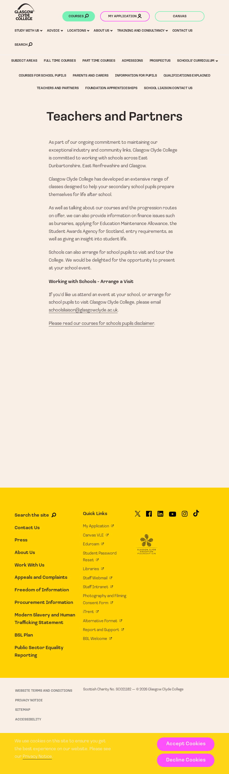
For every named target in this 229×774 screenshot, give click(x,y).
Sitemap (22, 710)
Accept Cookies (186, 744)
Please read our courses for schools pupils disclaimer (101, 323)
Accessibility (28, 719)
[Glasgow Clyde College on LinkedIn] (160, 516)
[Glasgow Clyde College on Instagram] (185, 516)
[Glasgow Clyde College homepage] (25, 11)
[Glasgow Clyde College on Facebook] (149, 516)
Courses (79, 17)
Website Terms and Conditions (43, 690)
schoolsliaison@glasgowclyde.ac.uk (83, 310)
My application (125, 17)
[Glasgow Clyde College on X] (138, 516)
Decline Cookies (186, 760)
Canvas (179, 16)
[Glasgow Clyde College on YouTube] (172, 516)
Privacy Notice (37, 756)
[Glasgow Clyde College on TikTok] (196, 515)
